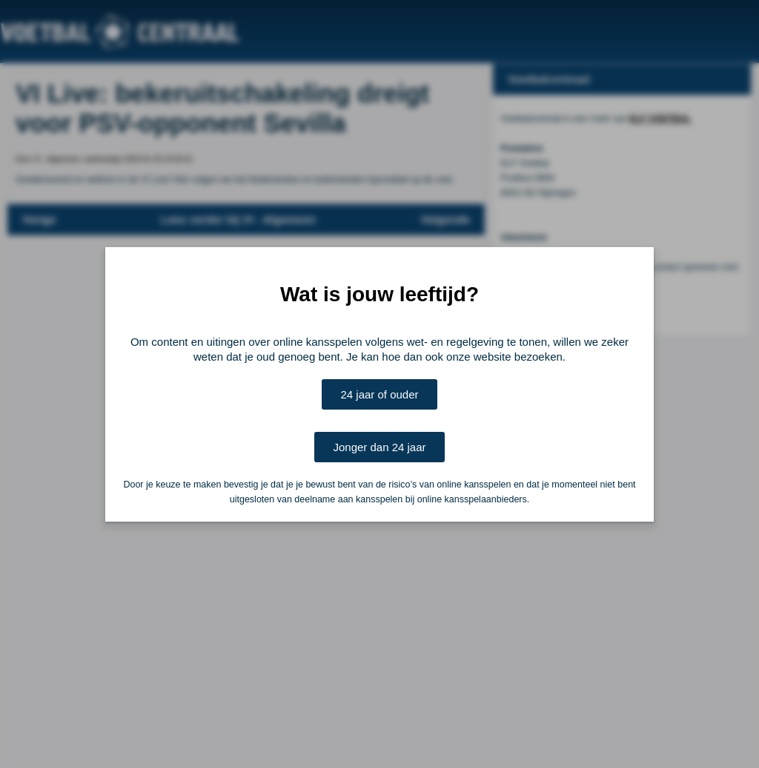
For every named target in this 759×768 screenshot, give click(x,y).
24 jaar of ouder (379, 394)
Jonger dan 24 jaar (379, 447)
